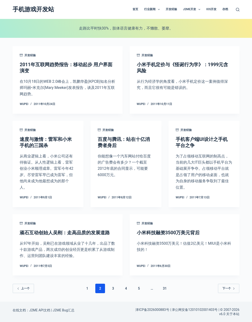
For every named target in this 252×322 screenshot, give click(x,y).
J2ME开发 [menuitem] (192, 9)
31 (165, 288)
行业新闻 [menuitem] (153, 9)
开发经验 (30, 55)
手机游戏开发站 (33, 9)
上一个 (23, 288)
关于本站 (232, 314)
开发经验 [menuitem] (171, 9)
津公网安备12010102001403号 (195, 310)
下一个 (228, 288)
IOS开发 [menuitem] (211, 9)
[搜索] (237, 9)
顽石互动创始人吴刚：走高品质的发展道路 (65, 232)
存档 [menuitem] (225, 9)
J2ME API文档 (39, 310)
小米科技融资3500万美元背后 (168, 232)
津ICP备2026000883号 (152, 310)
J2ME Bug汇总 (64, 310)
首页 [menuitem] (135, 9)
